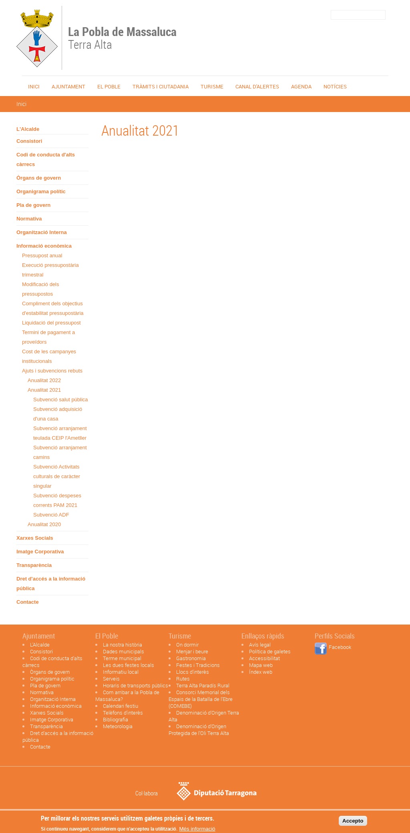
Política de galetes (270, 651)
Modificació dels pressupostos (40, 289)
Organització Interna (41, 232)
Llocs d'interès (192, 671)
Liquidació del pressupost (51, 323)
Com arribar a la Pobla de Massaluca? (127, 696)
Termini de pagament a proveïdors (48, 337)
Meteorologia (118, 726)
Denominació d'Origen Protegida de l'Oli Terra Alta (199, 730)
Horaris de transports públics (135, 685)
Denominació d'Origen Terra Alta (204, 716)
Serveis (111, 678)
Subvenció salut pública (60, 399)
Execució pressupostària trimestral (50, 270)
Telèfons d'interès (123, 712)
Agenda (301, 86)
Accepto (353, 822)
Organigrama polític (41, 191)
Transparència (34, 565)
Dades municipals (123, 651)
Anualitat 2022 (44, 380)
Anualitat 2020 (44, 524)
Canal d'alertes (257, 86)
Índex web (260, 671)
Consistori (29, 141)
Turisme (212, 86)
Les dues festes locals (128, 665)
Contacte (27, 602)
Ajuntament (68, 86)
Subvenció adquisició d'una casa (57, 414)
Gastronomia (191, 658)
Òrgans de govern (38, 178)
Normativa (29, 219)
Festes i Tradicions (198, 665)
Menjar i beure (192, 651)
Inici (34, 86)
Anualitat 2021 (44, 390)
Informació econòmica (44, 246)
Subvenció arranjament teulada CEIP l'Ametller (60, 433)
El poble (109, 86)
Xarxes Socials (34, 538)
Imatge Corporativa (40, 552)
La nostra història (122, 644)
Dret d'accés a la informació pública (50, 583)
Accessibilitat (264, 658)
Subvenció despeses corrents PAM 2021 (57, 500)
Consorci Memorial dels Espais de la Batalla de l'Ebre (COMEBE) (201, 699)
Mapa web (261, 665)
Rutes (183, 678)
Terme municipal (122, 658)
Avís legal (260, 644)
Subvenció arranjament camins (60, 452)
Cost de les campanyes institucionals (49, 356)
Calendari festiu (120, 705)
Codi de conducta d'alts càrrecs (45, 159)
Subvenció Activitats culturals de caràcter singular (56, 476)
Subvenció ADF (51, 515)
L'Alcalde (27, 129)
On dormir (187, 644)
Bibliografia (115, 719)
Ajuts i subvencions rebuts (52, 371)
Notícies (335, 86)
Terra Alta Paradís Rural (202, 685)
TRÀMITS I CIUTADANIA (161, 86)
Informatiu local (121, 671)
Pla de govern (33, 205)
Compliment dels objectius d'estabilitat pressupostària (53, 308)
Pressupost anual (42, 255)
